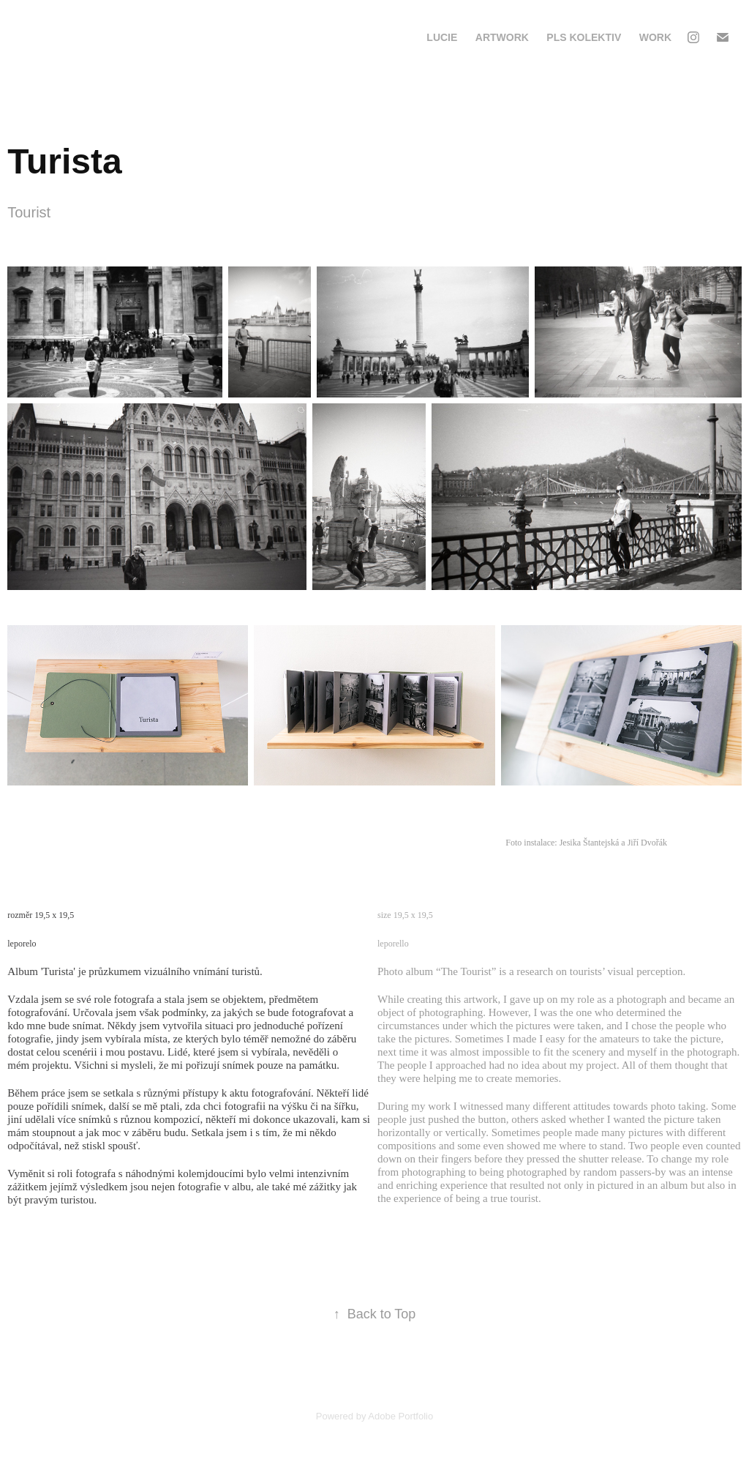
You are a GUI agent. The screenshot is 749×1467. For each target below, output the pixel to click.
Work (655, 37)
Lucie (441, 37)
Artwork (502, 37)
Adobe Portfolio (400, 1416)
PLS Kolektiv (583, 37)
